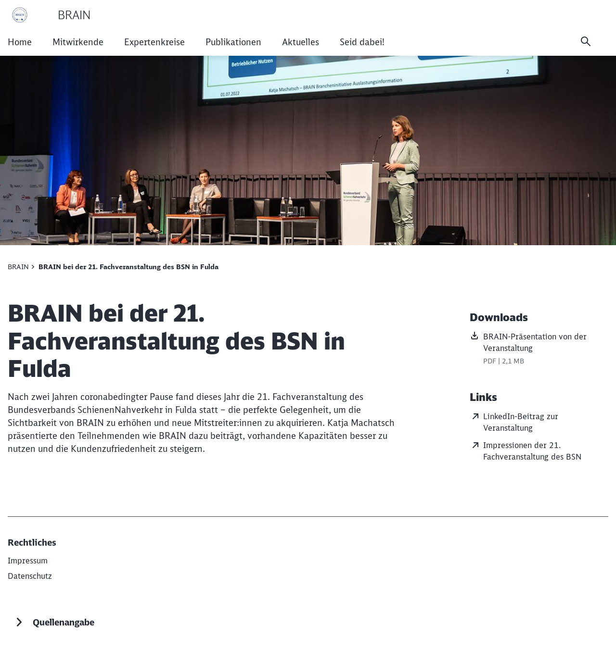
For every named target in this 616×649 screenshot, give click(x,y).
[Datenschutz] (30, 576)
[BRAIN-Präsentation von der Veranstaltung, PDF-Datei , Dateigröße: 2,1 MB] (539, 349)
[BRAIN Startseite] (49, 15)
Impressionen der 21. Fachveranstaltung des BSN (525, 450)
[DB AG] (28, 560)
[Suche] (585, 41)
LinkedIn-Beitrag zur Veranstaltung (514, 422)
